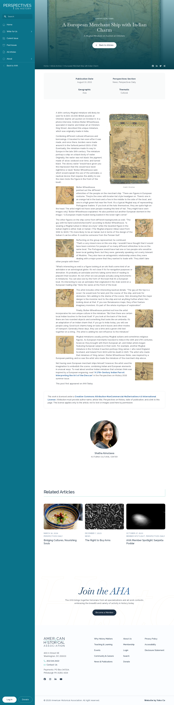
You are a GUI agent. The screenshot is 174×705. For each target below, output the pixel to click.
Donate (25, 699)
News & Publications (103, 662)
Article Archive (56, 66)
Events (97, 650)
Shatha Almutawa (104, 19)
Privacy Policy (151, 639)
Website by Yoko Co (154, 700)
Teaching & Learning (103, 644)
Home (46, 66)
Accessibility (150, 644)
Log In (9, 699)
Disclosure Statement (154, 650)
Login (125, 650)
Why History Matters (103, 639)
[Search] (17, 16)
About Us (127, 639)
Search (126, 656)
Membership (128, 644)
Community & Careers (104, 656)
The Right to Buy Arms (97, 540)
